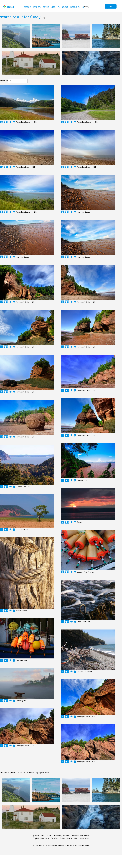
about (86, 835)
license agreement (62, 835)
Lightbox (36, 835)
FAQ (59, 7)
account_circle (14, 122)
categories (27, 7)
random (53, 7)
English (36, 838)
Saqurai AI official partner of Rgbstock (75, 845)
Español (54, 838)
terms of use (77, 835)
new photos (37, 7)
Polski (62, 838)
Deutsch (45, 838)
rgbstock (8, 6)
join (110, 6)
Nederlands (84, 838)
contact (65, 7)
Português (72, 838)
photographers (75, 7)
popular (46, 7)
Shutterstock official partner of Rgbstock (47, 845)
